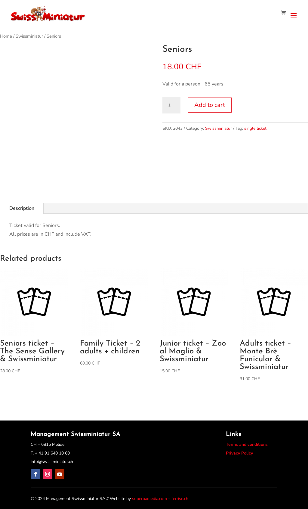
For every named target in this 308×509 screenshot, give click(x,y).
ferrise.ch (179, 498)
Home (6, 36)
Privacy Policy (239, 453)
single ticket (255, 128)
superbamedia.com (149, 498)
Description (21, 208)
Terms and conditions (247, 444)
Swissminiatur (29, 36)
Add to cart (209, 105)
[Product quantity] (171, 105)
